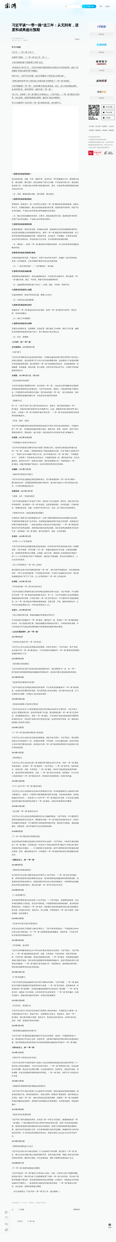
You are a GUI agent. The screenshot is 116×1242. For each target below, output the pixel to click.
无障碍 (107, 6)
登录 (100, 6)
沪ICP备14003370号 (94, 137)
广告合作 (111, 126)
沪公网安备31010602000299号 (97, 139)
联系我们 (104, 126)
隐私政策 (98, 130)
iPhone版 (109, 112)
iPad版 (108, 118)
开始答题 (101, 70)
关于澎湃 (91, 126)
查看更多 (101, 34)
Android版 (109, 107)
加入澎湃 (98, 126)
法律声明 (91, 130)
